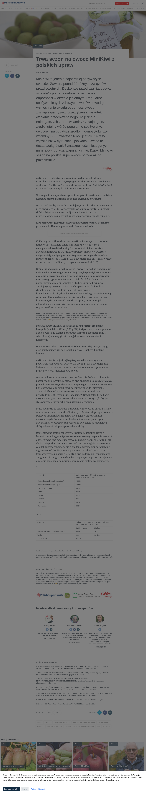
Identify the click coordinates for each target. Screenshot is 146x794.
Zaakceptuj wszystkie (11, 789)
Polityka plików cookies (38, 789)
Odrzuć (24, 789)
